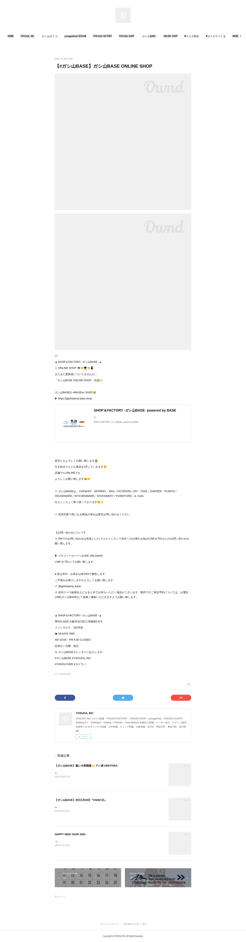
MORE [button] (222, 36)
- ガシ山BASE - (162, 36)
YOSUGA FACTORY (115, 36)
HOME (24, 36)
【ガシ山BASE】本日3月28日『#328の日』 (81, 799)
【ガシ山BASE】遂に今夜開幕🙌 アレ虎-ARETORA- (86, 765)
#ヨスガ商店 (205, 36)
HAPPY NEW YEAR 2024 (70, 834)
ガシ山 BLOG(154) (63, 674)
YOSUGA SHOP (139, 36)
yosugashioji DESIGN (88, 36)
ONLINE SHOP (184, 36)
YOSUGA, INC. (41, 36)
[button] (24, 36)
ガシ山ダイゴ (63, 36)
